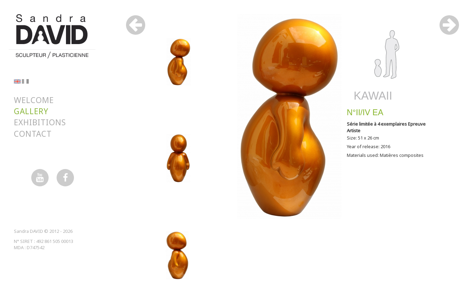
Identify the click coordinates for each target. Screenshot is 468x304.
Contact (33, 133)
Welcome (34, 100)
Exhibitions (40, 122)
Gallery (31, 111)
